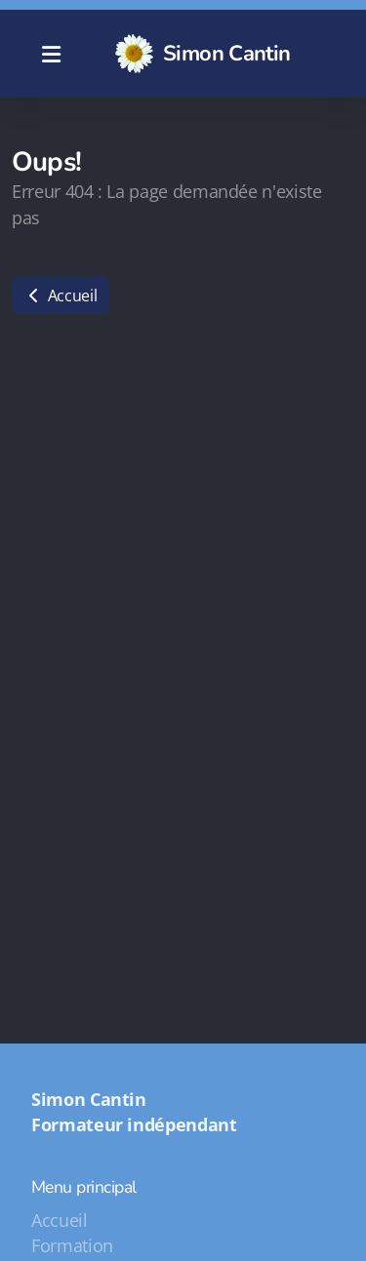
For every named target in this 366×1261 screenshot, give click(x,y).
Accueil (60, 295)
